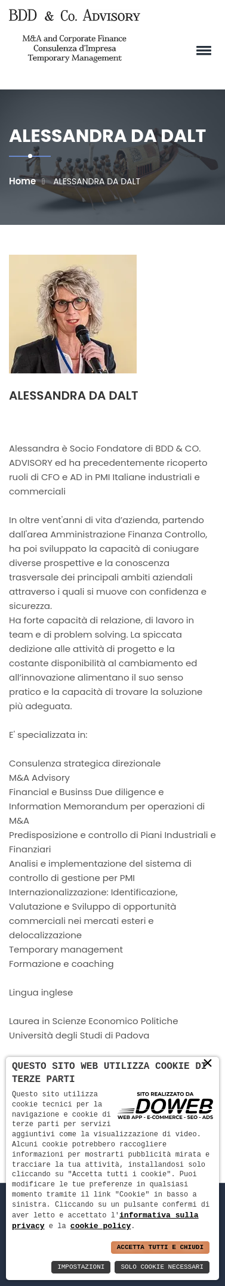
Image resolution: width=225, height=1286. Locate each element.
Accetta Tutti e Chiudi (160, 1247)
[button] (201, 50)
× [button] (207, 1063)
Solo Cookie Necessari (162, 1267)
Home (22, 181)
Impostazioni (80, 1267)
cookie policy (100, 1225)
